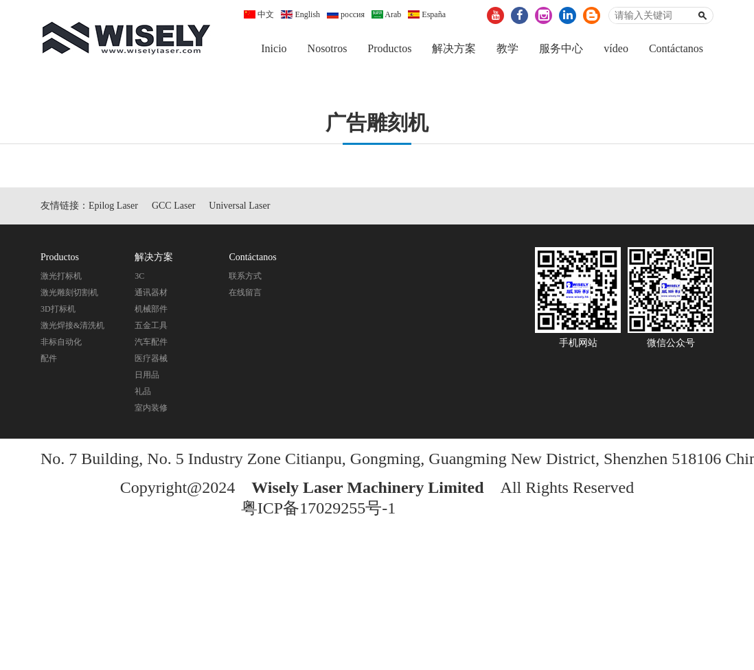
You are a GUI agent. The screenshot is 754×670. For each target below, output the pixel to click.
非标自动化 (61, 344)
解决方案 (454, 48)
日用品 (147, 377)
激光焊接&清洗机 (72, 327)
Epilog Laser (113, 208)
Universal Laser (239, 208)
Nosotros (327, 48)
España (427, 14)
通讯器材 (151, 294)
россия (346, 14)
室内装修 (151, 410)
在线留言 (245, 294)
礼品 (143, 393)
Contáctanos (676, 48)
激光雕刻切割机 (69, 294)
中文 (259, 14)
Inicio (273, 48)
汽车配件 (151, 344)
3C (139, 278)
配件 (49, 360)
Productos (389, 48)
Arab (386, 14)
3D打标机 (58, 311)
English (300, 14)
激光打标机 (61, 278)
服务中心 (561, 48)
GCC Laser (173, 208)
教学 (507, 48)
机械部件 (151, 311)
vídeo (616, 48)
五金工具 (151, 327)
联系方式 (245, 278)
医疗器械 (151, 360)
